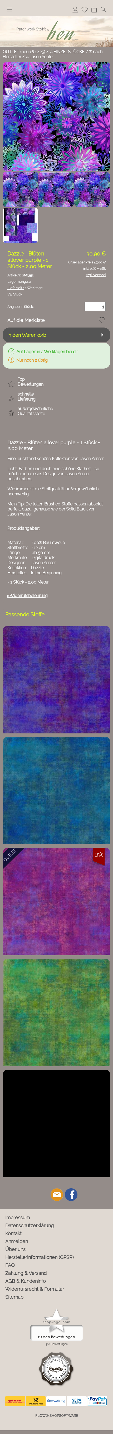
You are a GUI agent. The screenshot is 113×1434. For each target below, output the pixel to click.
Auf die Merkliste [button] (26, 320)
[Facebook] (71, 1194)
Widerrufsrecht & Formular (34, 1289)
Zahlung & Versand (26, 1273)
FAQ (10, 1265)
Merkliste (84, 9)
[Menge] (95, 306)
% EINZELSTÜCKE (67, 51)
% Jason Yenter (40, 56)
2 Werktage (25, 288)
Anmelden (75, 9)
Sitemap (14, 1297)
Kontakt (13, 1233)
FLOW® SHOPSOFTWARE (56, 1416)
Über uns (15, 1249)
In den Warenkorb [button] (26, 335)
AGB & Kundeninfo (25, 1281)
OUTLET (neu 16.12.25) (24, 51)
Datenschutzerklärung (29, 1225)
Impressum (17, 1217)
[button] (9, 9)
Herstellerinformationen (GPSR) (39, 1257)
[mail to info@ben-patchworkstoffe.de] (56, 1194)
